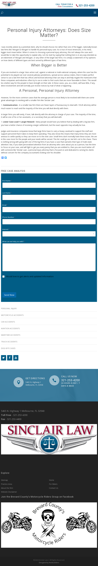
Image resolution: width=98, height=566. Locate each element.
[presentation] (21, 290)
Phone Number (8, 217)
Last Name (7, 193)
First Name (7, 181)
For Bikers (53, 484)
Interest (6, 229)
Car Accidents (8, 322)
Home (51, 480)
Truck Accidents (9, 341)
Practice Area (6, 484)
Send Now (9, 294)
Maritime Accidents (10, 335)
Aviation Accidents (10, 328)
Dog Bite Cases (8, 348)
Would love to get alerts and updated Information (30, 276)
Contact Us (53, 488)
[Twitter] (3, 357)
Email (5, 205)
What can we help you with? (13, 241)
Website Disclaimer (9, 492)
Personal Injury (9, 308)
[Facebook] (9, 357)
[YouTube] (15, 357)
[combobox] (49, 234)
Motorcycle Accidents (12, 315)
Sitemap (4, 480)
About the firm (7, 488)
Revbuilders (54, 562)
